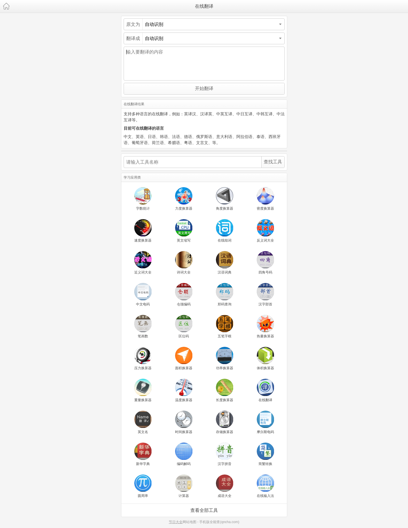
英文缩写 (183, 230)
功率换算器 (224, 358)
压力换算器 (143, 358)
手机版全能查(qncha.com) (219, 522)
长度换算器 (224, 390)
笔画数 (143, 326)
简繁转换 (265, 454)
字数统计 (143, 199)
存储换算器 (224, 422)
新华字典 (143, 454)
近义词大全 (143, 262)
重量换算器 (143, 390)
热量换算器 (265, 326)
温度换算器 (183, 390)
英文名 (143, 422)
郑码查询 (224, 294)
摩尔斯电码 (265, 422)
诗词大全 (183, 262)
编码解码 (183, 454)
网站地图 (189, 522)
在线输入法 (265, 486)
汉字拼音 (224, 454)
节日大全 (176, 522)
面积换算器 (183, 358)
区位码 (183, 326)
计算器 (183, 486)
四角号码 (265, 262)
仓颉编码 (183, 294)
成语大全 (224, 486)
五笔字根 (224, 326)
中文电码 (143, 294)
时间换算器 (183, 422)
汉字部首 (265, 294)
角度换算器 (224, 199)
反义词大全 (265, 230)
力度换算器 (183, 199)
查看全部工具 (204, 510)
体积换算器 (265, 358)
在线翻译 (204, 6)
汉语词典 (224, 262)
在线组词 (224, 230)
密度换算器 (265, 199)
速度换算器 (143, 230)
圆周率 (143, 486)
